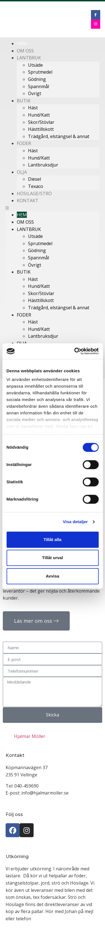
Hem (22, 215)
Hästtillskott (41, 129)
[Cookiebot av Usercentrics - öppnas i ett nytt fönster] (75, 351)
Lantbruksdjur (43, 165)
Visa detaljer (75, 521)
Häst (33, 108)
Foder (24, 143)
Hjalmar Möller (29, 736)
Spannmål (38, 86)
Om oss (25, 222)
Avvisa (52, 576)
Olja (22, 172)
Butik (24, 101)
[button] (52, 208)
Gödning (37, 79)
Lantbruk (29, 58)
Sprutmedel (40, 72)
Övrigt (34, 93)
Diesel (34, 179)
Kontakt (27, 200)
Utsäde (35, 65)
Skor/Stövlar (41, 122)
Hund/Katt (39, 115)
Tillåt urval (52, 557)
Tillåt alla (53, 539)
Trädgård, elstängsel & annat (58, 136)
